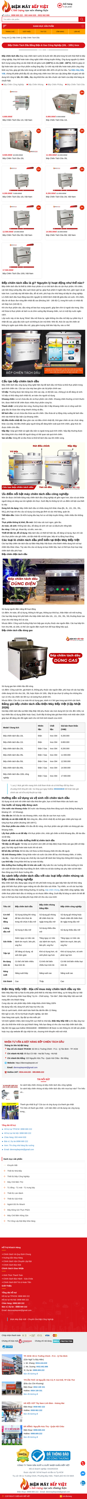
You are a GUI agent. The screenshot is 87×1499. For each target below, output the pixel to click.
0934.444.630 (25, 1072)
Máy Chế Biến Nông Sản (17, 1215)
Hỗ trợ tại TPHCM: (10, 1296)
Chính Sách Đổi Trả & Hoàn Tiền (17, 1282)
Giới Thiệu (27, 31)
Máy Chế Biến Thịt (15, 1182)
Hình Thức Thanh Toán (13, 1275)
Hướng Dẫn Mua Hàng (13, 1258)
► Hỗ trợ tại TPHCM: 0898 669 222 (17, 1129)
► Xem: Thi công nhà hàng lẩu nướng (18, 1145)
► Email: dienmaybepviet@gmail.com (18, 1149)
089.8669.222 (38, 1072)
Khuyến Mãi (12, 1165)
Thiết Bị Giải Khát (14, 1199)
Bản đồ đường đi (31, 1374)
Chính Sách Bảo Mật (12, 1265)
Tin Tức (43, 31)
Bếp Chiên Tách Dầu (76, 84)
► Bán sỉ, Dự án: (9, 1141)
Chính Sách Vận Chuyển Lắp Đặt (17, 1261)
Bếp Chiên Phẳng (55, 84)
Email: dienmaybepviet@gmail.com (17, 1310)
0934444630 (59, 789)
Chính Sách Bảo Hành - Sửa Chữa (18, 1279)
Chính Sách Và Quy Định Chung (17, 1254)
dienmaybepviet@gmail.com (26, 1067)
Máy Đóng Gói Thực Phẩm (18, 1210)
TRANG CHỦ (10, 31)
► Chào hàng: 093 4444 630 (14, 1137)
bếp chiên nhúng (52, 890)
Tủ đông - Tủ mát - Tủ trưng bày (21, 1187)
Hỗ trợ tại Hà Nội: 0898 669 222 (15, 1300)
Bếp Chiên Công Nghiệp (13, 84)
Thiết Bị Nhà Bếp (14, 1171)
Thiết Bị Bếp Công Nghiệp (18, 1176)
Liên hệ (77, 31)
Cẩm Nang (60, 31)
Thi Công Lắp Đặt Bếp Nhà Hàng (21, 1221)
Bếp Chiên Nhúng (35, 84)
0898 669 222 (22, 1141)
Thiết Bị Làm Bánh (15, 1193)
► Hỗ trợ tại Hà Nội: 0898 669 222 (16, 1133)
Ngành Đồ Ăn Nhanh (16, 1204)
